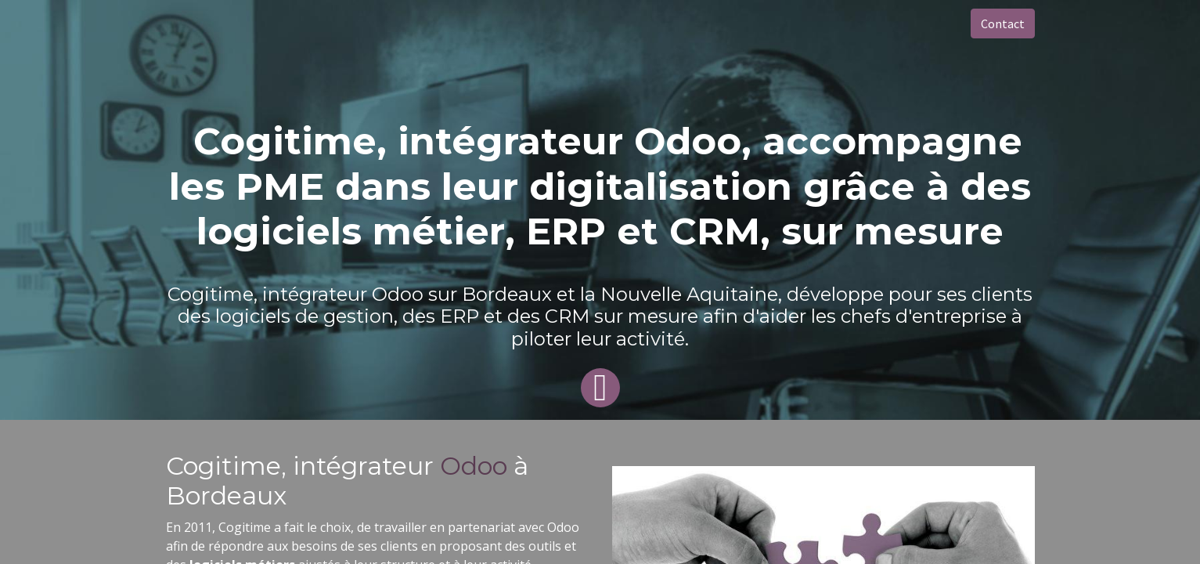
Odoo (477, 465)
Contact (1003, 23)
